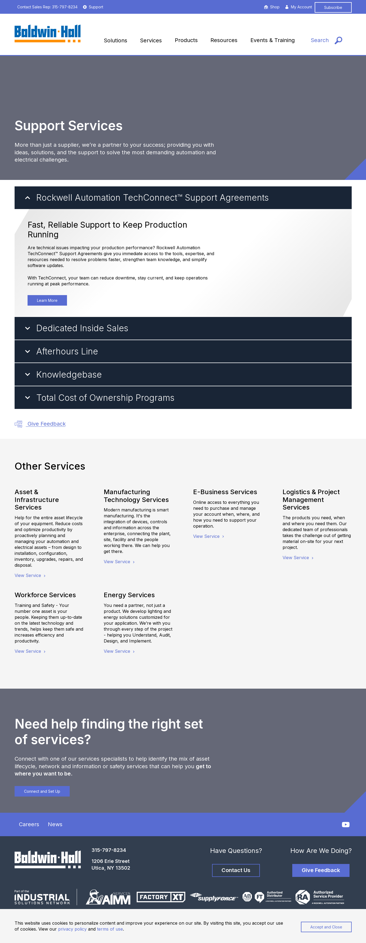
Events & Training (272, 40)
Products (186, 40)
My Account (298, 7)
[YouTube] (346, 824)
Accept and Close (326, 927)
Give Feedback (40, 424)
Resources (223, 40)
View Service (31, 575)
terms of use (110, 929)
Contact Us (235, 870)
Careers (29, 824)
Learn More (47, 300)
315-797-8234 (109, 850)
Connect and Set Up (42, 791)
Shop (272, 7)
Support (93, 7)
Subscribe (333, 7)
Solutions (115, 40)
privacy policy (72, 929)
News (55, 824)
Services (151, 40)
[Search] (326, 39)
